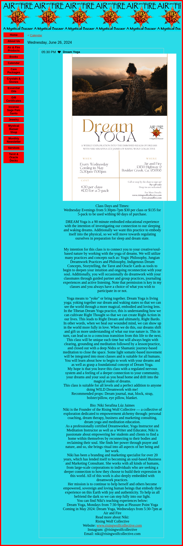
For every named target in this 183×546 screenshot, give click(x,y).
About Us (14, 41)
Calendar (14, 63)
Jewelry (14, 119)
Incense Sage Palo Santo (13, 110)
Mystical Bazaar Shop (13, 129)
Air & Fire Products (14, 49)
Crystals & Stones (13, 80)
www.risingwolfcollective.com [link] (119, 525)
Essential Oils (14, 90)
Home (13, 35)
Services (13, 148)
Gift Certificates (13, 99)
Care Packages (13, 71)
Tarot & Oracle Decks (13, 157)
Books (13, 56)
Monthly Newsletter (14, 140)
